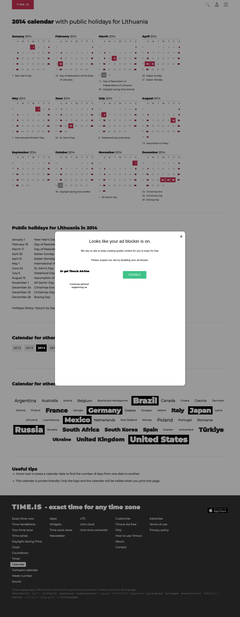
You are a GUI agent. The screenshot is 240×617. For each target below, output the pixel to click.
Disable (135, 274)
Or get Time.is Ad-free (74, 271)
